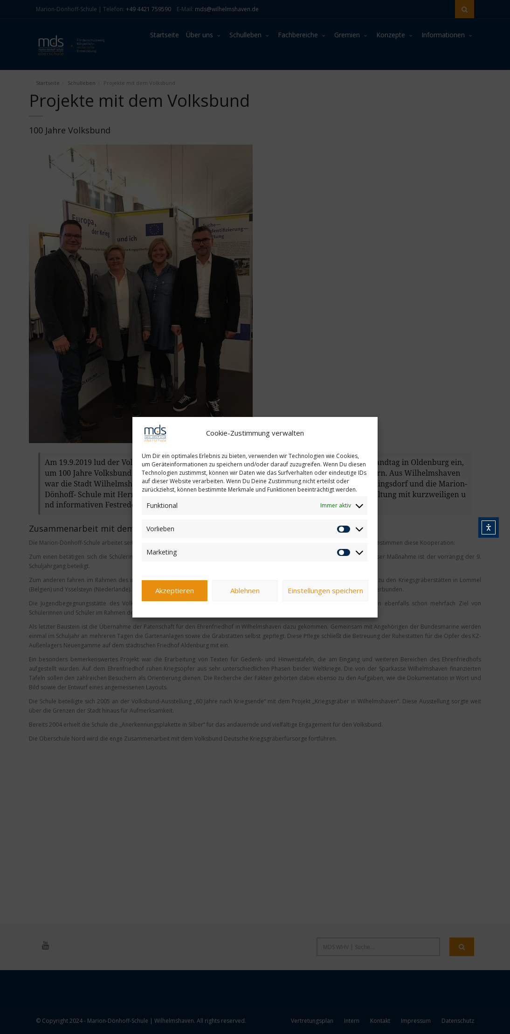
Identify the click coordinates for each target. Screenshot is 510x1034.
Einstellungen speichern (325, 590)
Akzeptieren (174, 590)
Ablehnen (245, 590)
